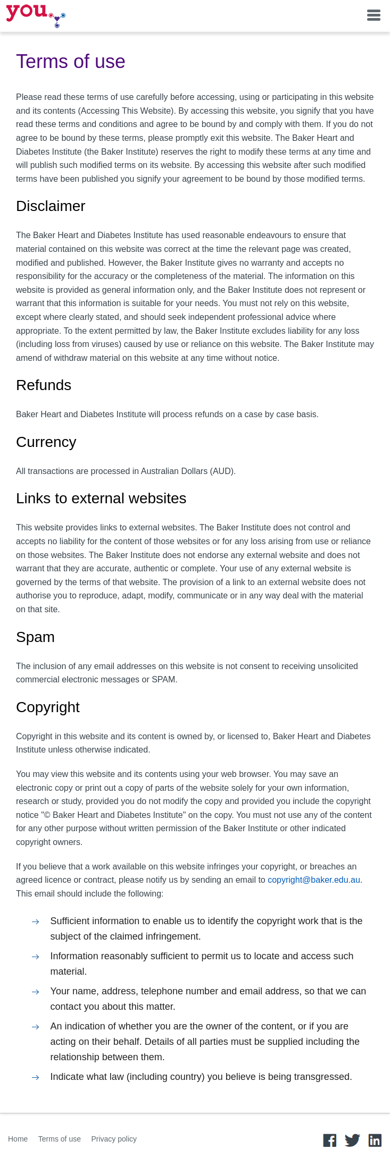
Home (18, 1139)
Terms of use (59, 1139)
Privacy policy (114, 1139)
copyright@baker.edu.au (314, 879)
